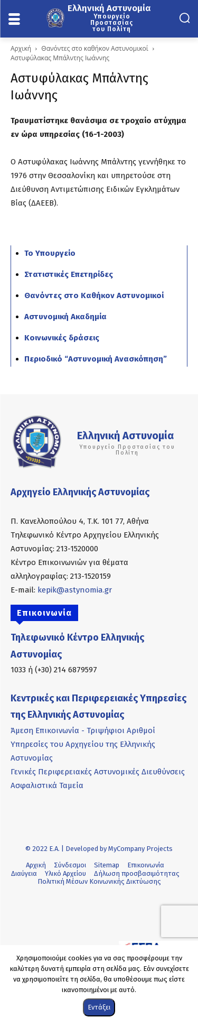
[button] (184, 18)
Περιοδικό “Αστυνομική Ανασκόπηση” (95, 359)
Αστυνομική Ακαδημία (65, 316)
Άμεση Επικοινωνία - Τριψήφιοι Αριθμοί (83, 730)
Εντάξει (99, 1007)
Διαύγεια (24, 873)
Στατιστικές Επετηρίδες (68, 274)
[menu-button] (14, 19)
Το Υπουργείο (50, 253)
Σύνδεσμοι (70, 865)
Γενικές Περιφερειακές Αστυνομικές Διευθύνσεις (98, 771)
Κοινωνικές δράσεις (61, 338)
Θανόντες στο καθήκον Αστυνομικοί (94, 48)
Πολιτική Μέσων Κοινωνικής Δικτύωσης (99, 881)
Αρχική (21, 48)
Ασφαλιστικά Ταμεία (47, 785)
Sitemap (106, 865)
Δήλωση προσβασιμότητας (137, 873)
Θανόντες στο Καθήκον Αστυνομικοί (94, 295)
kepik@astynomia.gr (74, 590)
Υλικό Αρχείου (65, 873)
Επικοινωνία (145, 865)
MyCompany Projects (140, 849)
